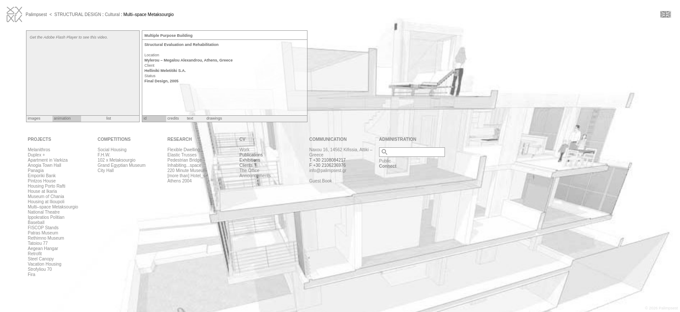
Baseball (36, 222)
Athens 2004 (179, 181)
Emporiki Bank (42, 175)
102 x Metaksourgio (116, 160)
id (145, 118)
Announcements (255, 175)
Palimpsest (36, 14)
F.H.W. (104, 155)
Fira (31, 274)
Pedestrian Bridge (184, 160)
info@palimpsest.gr (328, 170)
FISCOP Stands (43, 227)
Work (244, 149)
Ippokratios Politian (46, 217)
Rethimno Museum (46, 238)
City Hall (106, 170)
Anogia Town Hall (44, 165)
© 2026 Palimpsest (661, 308)
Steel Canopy (41, 259)
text (190, 118)
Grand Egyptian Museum (122, 165)
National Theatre (44, 212)
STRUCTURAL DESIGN (77, 14)
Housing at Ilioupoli (46, 201)
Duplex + (36, 155)
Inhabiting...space (184, 165)
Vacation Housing (45, 264)
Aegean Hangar (43, 248)
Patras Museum (43, 233)
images (34, 118)
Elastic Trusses (181, 155)
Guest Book (320, 181)
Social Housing (112, 149)
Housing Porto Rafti (46, 186)
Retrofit (35, 253)
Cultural (112, 14)
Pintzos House (42, 181)
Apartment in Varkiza (48, 160)
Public (385, 161)
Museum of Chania (46, 196)
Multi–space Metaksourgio (53, 207)
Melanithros (39, 149)
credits (173, 118)
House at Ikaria (42, 191)
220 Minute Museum (187, 170)
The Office (249, 170)
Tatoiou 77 (38, 243)
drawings (214, 118)
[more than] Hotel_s (186, 175)
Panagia (36, 170)
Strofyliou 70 (40, 269)
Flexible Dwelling (183, 149)
